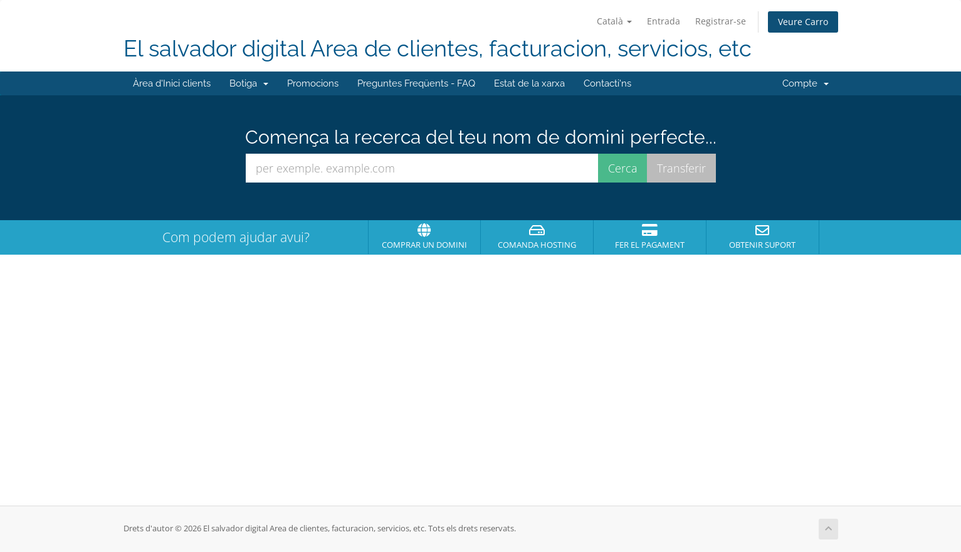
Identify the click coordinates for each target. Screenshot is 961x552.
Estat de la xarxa (529, 83)
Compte (805, 83)
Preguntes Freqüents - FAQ (416, 83)
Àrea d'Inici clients (172, 83)
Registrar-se (720, 21)
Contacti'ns (607, 83)
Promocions (313, 83)
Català (614, 21)
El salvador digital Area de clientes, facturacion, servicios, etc (437, 48)
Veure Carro (803, 22)
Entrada (663, 21)
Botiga (248, 83)
